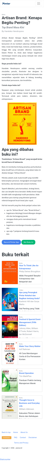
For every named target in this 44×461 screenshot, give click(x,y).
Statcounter (5, 459)
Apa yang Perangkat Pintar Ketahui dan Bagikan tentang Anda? (29, 295)
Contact (23, 437)
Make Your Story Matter (29, 346)
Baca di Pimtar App (11, 242)
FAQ (15, 437)
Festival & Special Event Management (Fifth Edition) (29, 322)
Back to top (6, 432)
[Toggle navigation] (38, 3)
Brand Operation (26, 373)
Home (15, 432)
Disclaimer (33, 437)
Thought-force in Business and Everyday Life (29, 403)
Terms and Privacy (21, 443)
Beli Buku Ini (28, 242)
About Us (24, 432)
